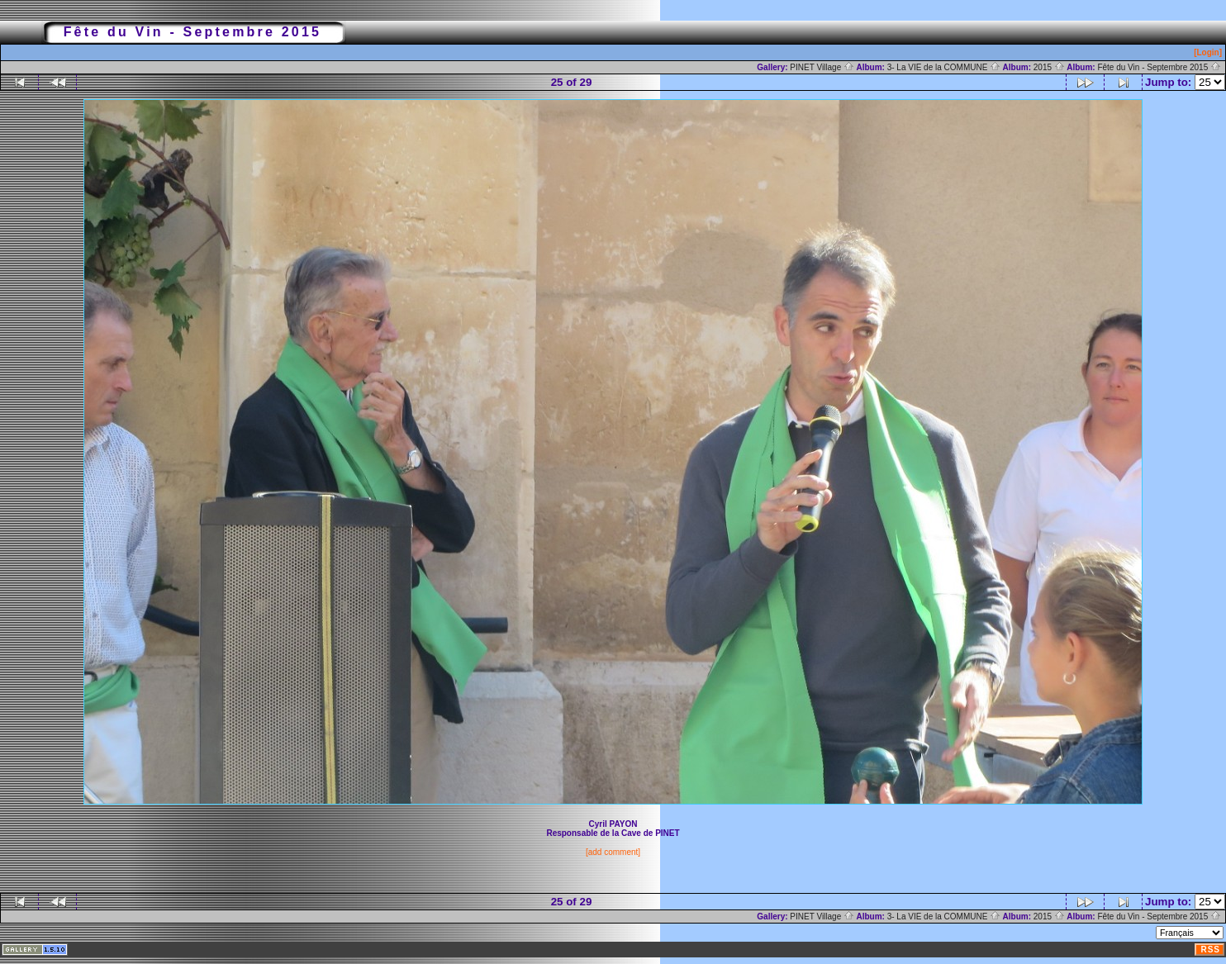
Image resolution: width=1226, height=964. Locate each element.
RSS (1210, 949)
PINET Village (822, 67)
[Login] (1208, 52)
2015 (1049, 67)
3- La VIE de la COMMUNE (943, 67)
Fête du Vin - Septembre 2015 (1159, 67)
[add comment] (613, 852)
